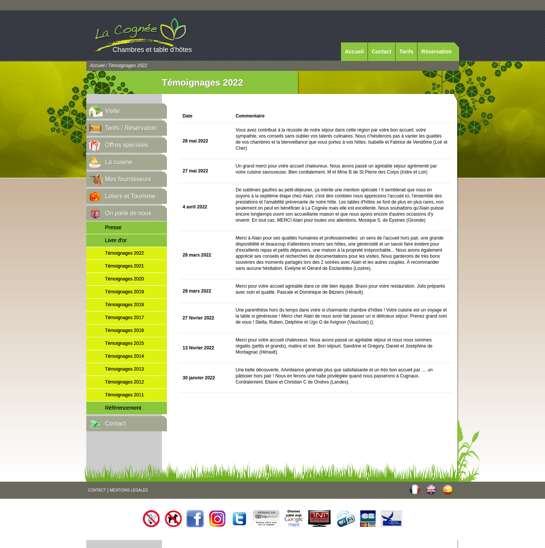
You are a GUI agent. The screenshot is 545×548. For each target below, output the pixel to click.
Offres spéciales (126, 145)
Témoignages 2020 (124, 279)
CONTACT (97, 490)
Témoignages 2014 (124, 356)
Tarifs (406, 52)
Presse (113, 227)
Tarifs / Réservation (131, 128)
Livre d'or (116, 240)
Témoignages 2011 (124, 395)
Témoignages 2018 (124, 304)
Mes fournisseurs (128, 179)
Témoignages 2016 (124, 330)
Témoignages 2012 (124, 382)
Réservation (436, 52)
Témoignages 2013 (124, 369)
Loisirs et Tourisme (130, 196)
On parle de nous (128, 213)
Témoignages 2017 (124, 317)
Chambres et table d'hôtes (152, 49)
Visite (112, 111)
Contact (381, 52)
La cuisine (118, 162)
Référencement (123, 408)
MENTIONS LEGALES (129, 490)
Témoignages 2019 (124, 291)
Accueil (354, 52)
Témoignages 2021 (124, 266)
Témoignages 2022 (124, 253)
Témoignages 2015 (124, 343)
